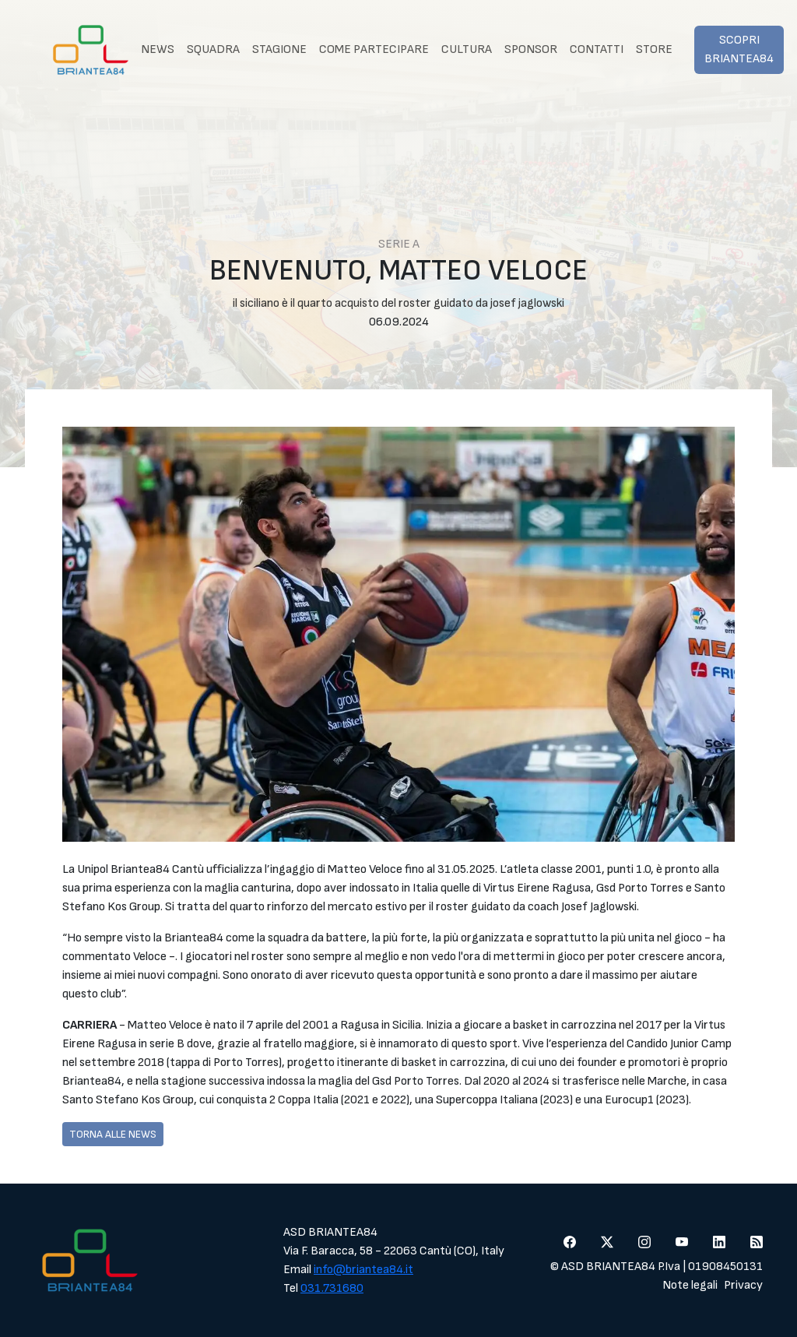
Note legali (690, 1285)
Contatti (596, 49)
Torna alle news (112, 1134)
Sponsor (530, 49)
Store (654, 49)
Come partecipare (374, 49)
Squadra (213, 49)
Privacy (743, 1285)
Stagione (279, 49)
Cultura (466, 49)
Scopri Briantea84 (739, 49)
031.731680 (331, 1288)
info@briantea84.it (363, 1269)
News (157, 49)
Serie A (399, 244)
